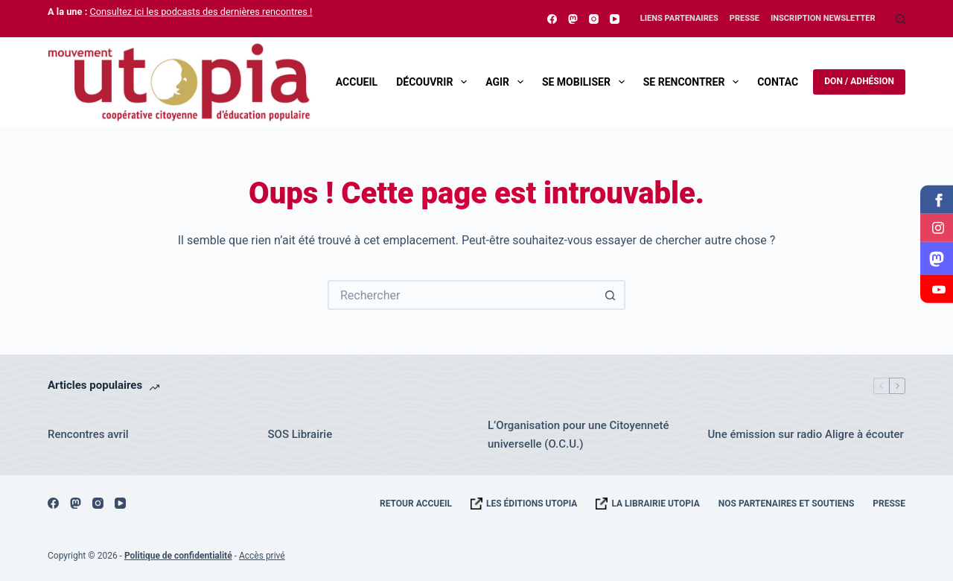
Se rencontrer (694, 82)
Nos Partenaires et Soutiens (786, 503)
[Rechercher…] (462, 295)
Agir (507, 82)
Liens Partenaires (679, 18)
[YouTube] (614, 19)
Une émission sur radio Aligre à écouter (806, 434)
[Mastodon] (573, 19)
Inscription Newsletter (823, 18)
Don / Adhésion (859, 81)
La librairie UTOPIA (655, 503)
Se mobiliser (586, 82)
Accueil (356, 82)
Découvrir (434, 82)
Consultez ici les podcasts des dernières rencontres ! (200, 11)
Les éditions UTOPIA (531, 503)
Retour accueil (416, 503)
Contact (780, 82)
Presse (744, 18)
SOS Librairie (300, 434)
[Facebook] (552, 19)
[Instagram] (594, 19)
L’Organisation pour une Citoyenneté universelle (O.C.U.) (578, 435)
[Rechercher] (900, 19)
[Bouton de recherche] (610, 295)
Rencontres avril (88, 434)
